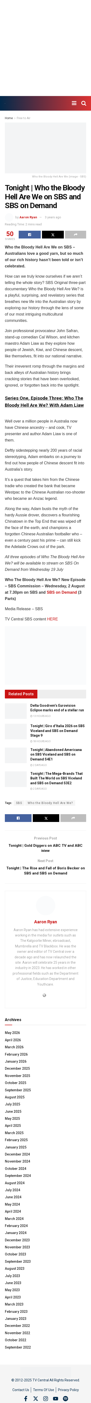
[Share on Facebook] (30, 234)
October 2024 (15, 1171)
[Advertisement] (45, 48)
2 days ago (38, 765)
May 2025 (12, 1121)
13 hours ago (40, 716)
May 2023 (12, 1292)
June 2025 (13, 1114)
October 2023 (15, 1257)
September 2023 (18, 1264)
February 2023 (16, 1314)
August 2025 (15, 1099)
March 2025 (14, 1135)
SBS (19, 803)
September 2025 (18, 1092)
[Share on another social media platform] (75, 234)
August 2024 (15, 1185)
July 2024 (12, 1192)
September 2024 (18, 1178)
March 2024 (14, 1221)
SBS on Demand (62, 592)
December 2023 (17, 1242)
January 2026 (15, 1064)
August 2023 (15, 1271)
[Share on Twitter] (53, 234)
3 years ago (53, 217)
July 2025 (12, 1107)
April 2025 (13, 1128)
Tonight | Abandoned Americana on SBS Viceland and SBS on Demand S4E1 (56, 754)
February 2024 (16, 1228)
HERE (52, 619)
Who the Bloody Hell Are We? (50, 803)
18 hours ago (40, 741)
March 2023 (14, 1306)
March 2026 (14, 1049)
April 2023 (13, 1299)
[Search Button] (83, 103)
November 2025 (17, 1078)
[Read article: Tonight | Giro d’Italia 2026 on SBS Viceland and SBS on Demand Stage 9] (16, 731)
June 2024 (13, 1199)
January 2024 (15, 1235)
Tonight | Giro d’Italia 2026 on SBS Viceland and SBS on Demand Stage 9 (57, 730)
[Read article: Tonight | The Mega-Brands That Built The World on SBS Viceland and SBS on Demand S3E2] (16, 779)
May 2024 (12, 1207)
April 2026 (13, 1042)
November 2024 (17, 1164)
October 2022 (15, 1342)
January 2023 (15, 1321)
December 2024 (17, 1156)
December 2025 (17, 1071)
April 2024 (13, 1214)
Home (9, 118)
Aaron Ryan (28, 217)
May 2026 (12, 1035)
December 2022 (17, 1328)
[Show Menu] (74, 103)
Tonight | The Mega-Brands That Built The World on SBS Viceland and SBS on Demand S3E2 (56, 778)
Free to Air (23, 118)
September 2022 (18, 1349)
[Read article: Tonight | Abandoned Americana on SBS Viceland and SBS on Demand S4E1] (16, 755)
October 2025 (15, 1085)
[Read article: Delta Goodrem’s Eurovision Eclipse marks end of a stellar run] (16, 711)
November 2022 (17, 1335)
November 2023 (17, 1249)
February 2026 (16, 1057)
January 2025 (15, 1149)
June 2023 (13, 1285)
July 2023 (12, 1278)
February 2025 (16, 1142)
